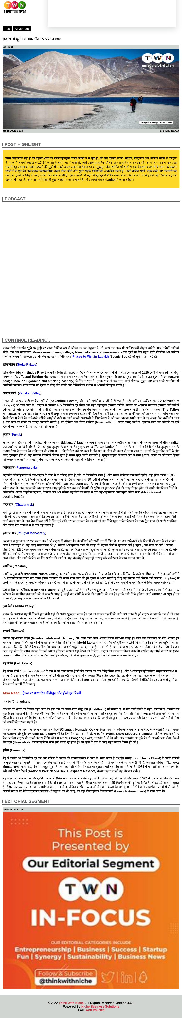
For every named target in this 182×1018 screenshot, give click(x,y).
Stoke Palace (26, 364)
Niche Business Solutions (100, 1006)
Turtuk (16, 434)
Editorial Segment (27, 801)
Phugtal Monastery (31, 533)
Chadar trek (24, 504)
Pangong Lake (26, 467)
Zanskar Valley (29, 393)
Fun (7, 28)
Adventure (22, 28)
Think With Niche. (71, 1003)
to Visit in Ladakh (92, 356)
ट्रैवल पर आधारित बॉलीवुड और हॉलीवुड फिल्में (52, 693)
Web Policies (94, 1010)
